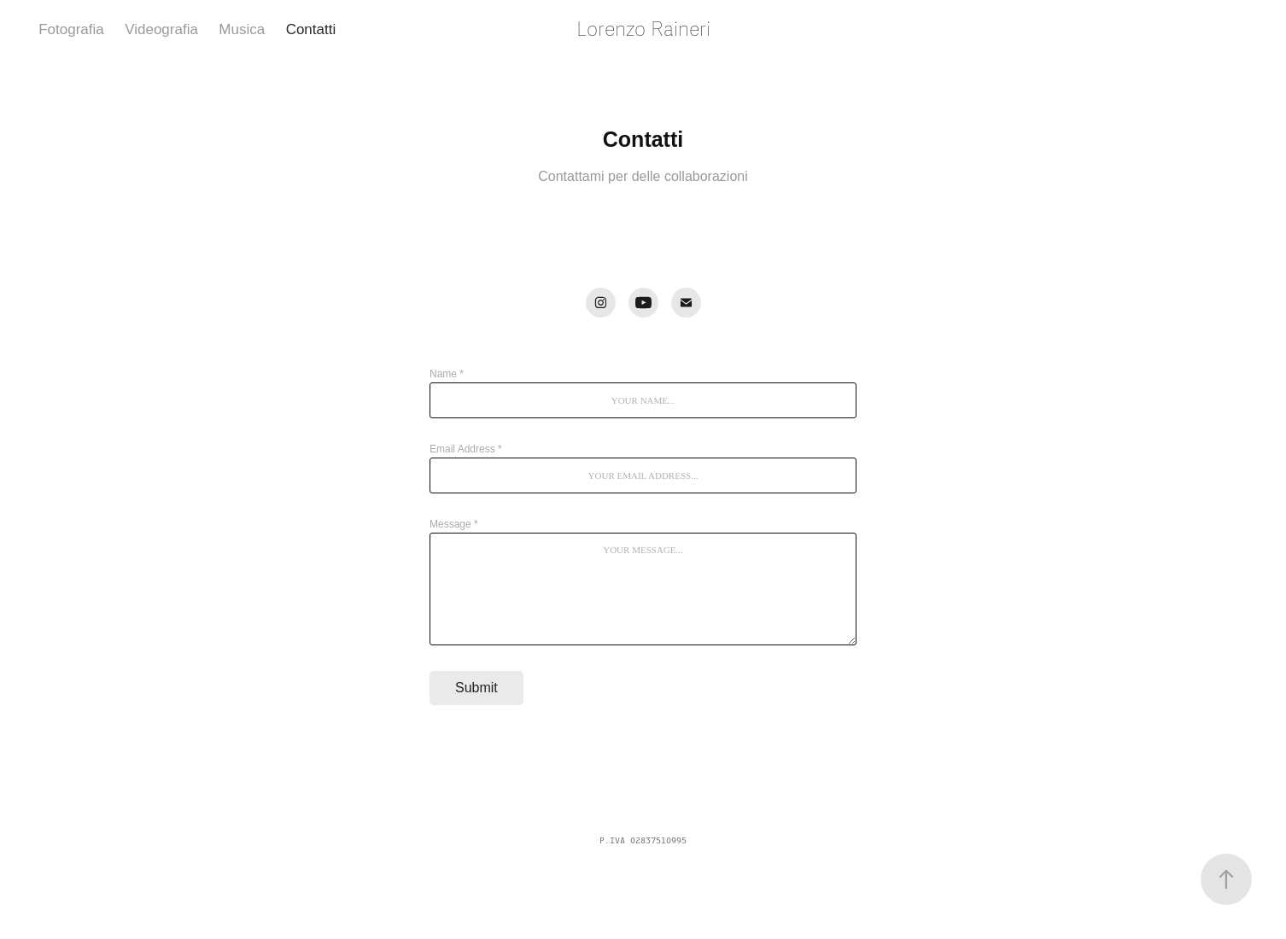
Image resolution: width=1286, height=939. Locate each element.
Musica (242, 29)
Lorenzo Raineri (643, 30)
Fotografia (71, 29)
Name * (447, 374)
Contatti (311, 29)
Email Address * (466, 449)
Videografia (161, 29)
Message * (454, 524)
